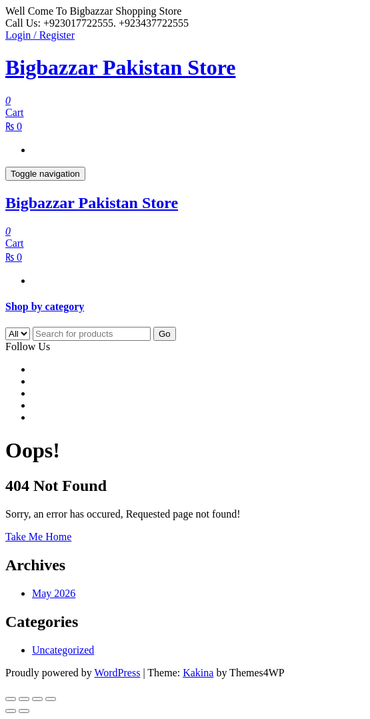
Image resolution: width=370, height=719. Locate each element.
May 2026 (53, 593)
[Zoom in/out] (10, 699)
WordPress (117, 672)
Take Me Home (38, 536)
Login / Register (40, 35)
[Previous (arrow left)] (10, 711)
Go (165, 334)
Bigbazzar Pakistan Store (120, 67)
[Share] (37, 699)
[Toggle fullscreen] (24, 699)
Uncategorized (63, 650)
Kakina (198, 672)
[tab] (185, 307)
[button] (185, 307)
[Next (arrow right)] (24, 711)
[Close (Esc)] (50, 699)
